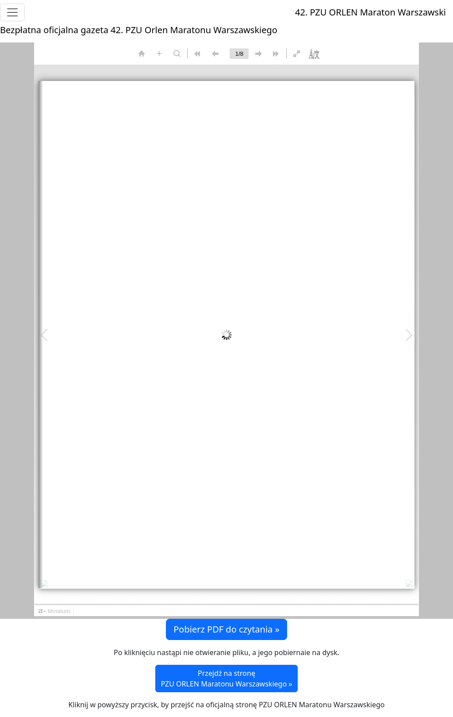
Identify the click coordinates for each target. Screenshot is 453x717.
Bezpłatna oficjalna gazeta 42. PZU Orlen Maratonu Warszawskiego (138, 30)
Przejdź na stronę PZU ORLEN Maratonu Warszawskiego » (226, 678)
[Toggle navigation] (12, 12)
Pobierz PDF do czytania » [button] (226, 629)
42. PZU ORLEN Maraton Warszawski (370, 12)
